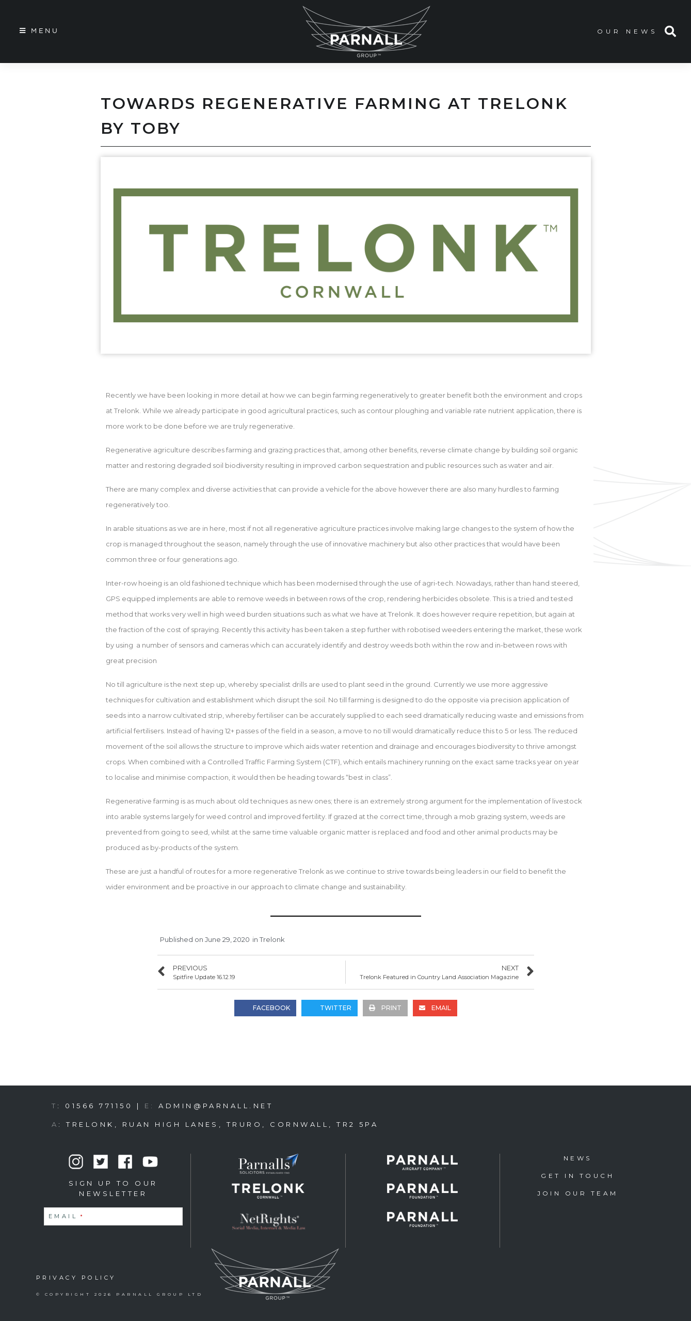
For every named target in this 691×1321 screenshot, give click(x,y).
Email (67, 1216)
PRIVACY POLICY (76, 1277)
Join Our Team (577, 1193)
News (578, 1158)
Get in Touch (577, 1176)
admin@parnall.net (215, 1106)
